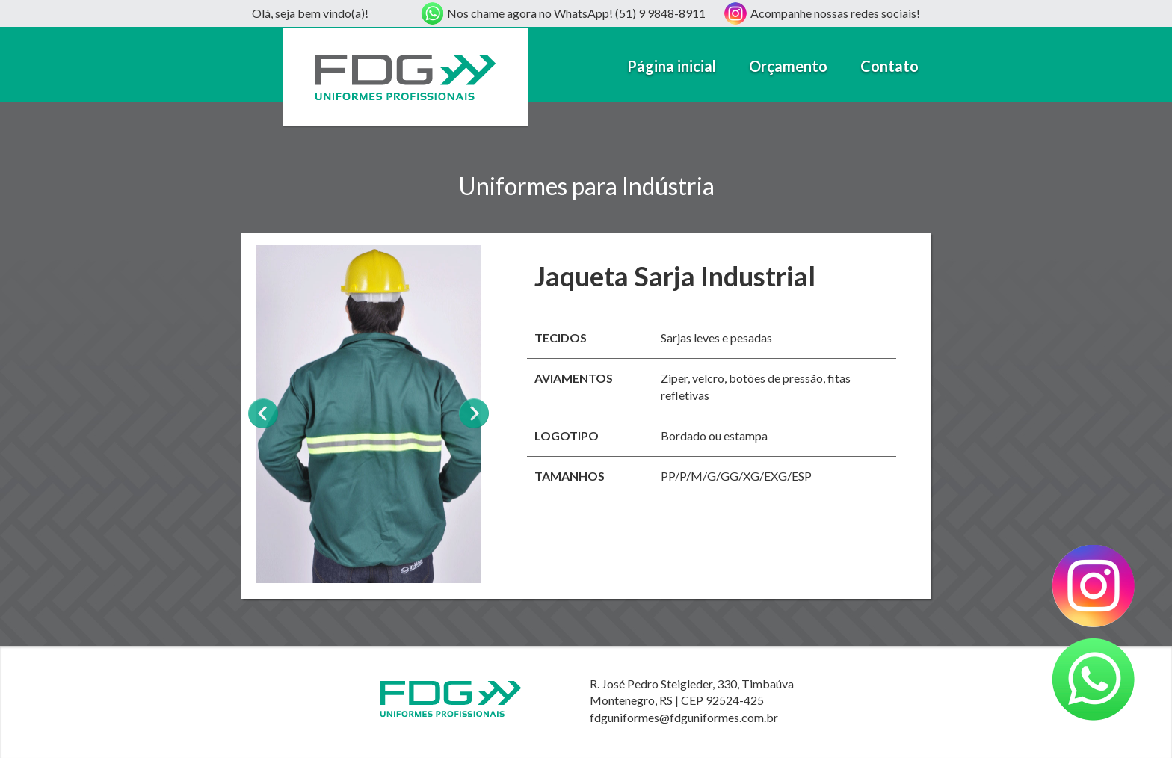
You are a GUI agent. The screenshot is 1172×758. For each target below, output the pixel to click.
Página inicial (671, 66)
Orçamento (788, 66)
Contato (889, 66)
